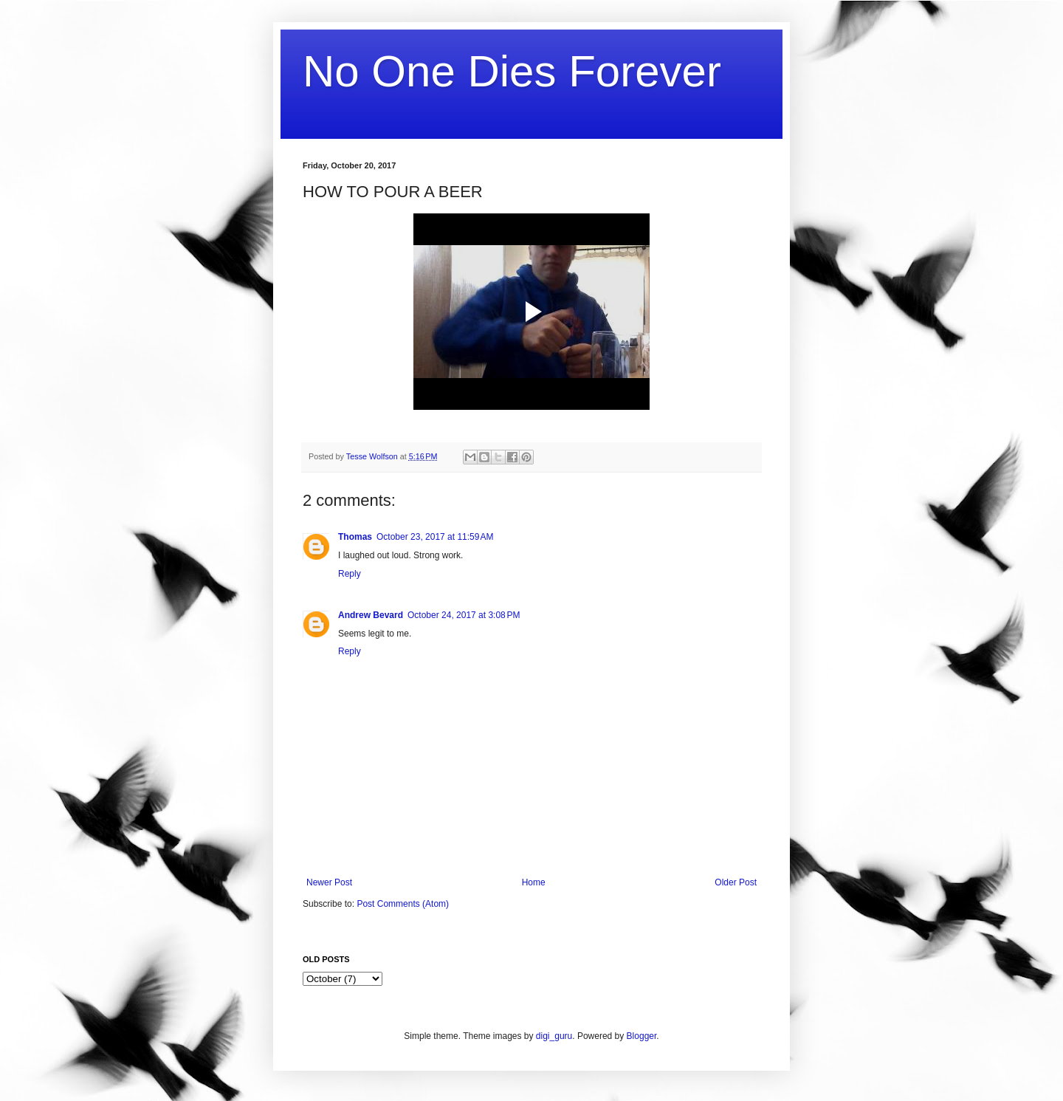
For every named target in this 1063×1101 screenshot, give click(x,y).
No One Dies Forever (512, 71)
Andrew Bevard (370, 615)
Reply (349, 574)
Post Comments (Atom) (403, 904)
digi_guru (554, 1036)
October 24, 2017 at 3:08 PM (463, 615)
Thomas (355, 537)
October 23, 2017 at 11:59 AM (434, 537)
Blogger (642, 1036)
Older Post (736, 882)
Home (534, 882)
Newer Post (329, 882)
